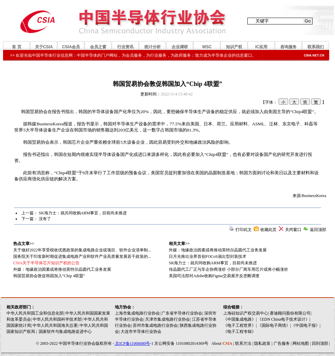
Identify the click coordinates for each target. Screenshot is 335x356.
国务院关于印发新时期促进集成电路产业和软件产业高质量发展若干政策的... (82, 256)
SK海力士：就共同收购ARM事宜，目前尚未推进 (83, 213)
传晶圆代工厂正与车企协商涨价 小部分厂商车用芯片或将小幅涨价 (228, 269)
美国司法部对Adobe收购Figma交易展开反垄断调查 (214, 275)
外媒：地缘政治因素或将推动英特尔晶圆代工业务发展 (218, 250)
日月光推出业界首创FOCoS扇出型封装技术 (207, 256)
